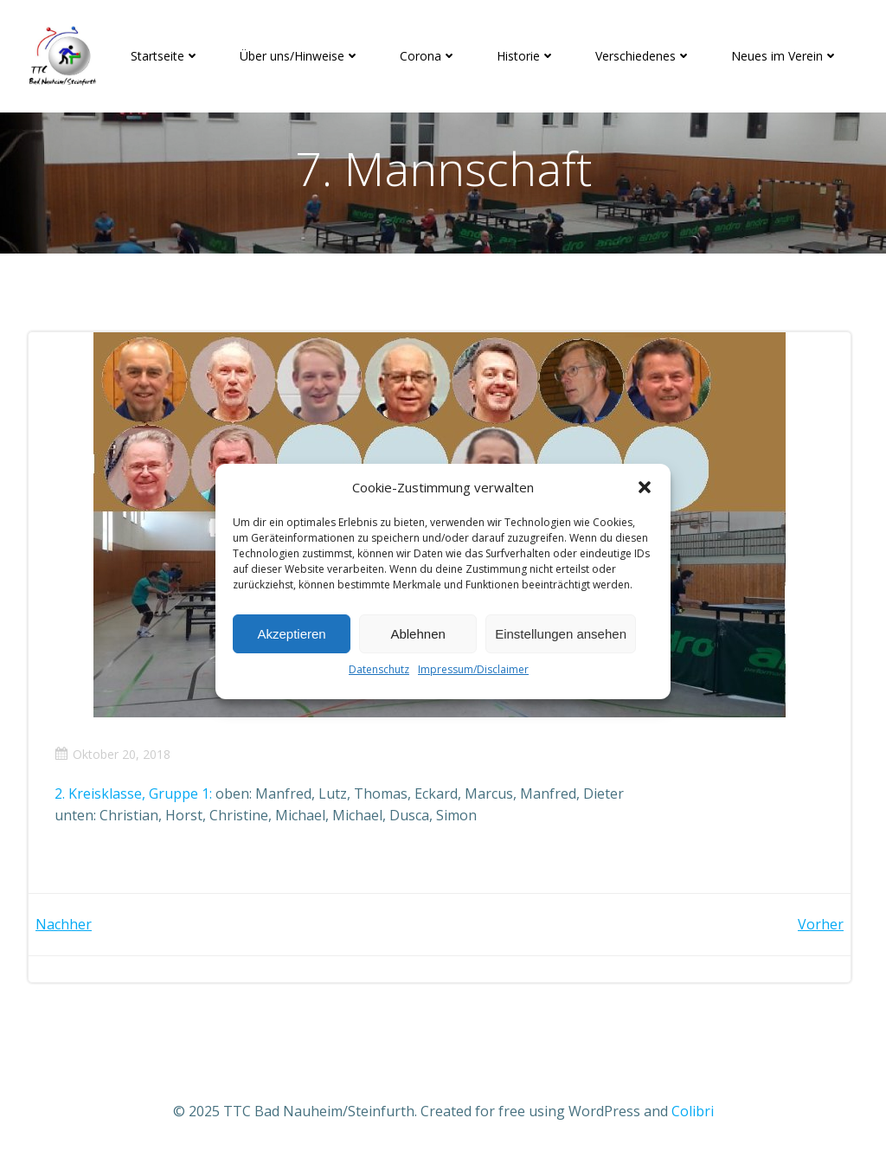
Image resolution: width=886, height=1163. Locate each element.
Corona (428, 56)
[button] (644, 487)
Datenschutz (379, 669)
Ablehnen (417, 633)
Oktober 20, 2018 (112, 754)
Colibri (692, 1111)
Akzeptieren (291, 633)
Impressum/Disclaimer (473, 669)
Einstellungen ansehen (560, 633)
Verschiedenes (643, 56)
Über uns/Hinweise (300, 56)
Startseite (165, 56)
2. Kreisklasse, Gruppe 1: (133, 793)
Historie (526, 56)
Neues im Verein (784, 56)
